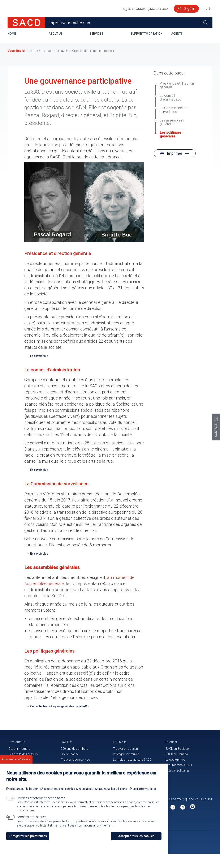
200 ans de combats (74, 748)
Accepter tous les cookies (136, 837)
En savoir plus (39, 356)
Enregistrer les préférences (28, 837)
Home (12, 33)
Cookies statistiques (32, 818)
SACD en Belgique (177, 748)
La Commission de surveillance (173, 110)
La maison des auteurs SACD (132, 759)
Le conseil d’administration (172, 97)
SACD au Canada (176, 754)
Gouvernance (70, 754)
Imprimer (174, 153)
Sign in (186, 8)
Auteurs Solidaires (177, 770)
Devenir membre (19, 748)
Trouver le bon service (75, 759)
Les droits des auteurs (23, 754)
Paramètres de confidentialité (16, 760)
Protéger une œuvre (126, 754)
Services (96, 33)
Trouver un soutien (125, 748)
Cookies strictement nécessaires (41, 799)
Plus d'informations (143, 789)
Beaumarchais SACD (179, 765)
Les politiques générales (170, 134)
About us (55, 33)
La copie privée (175, 759)
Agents (177, 33)
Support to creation (146, 33)
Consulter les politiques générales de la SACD (59, 706)
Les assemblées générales (172, 122)
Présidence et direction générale (177, 85)
